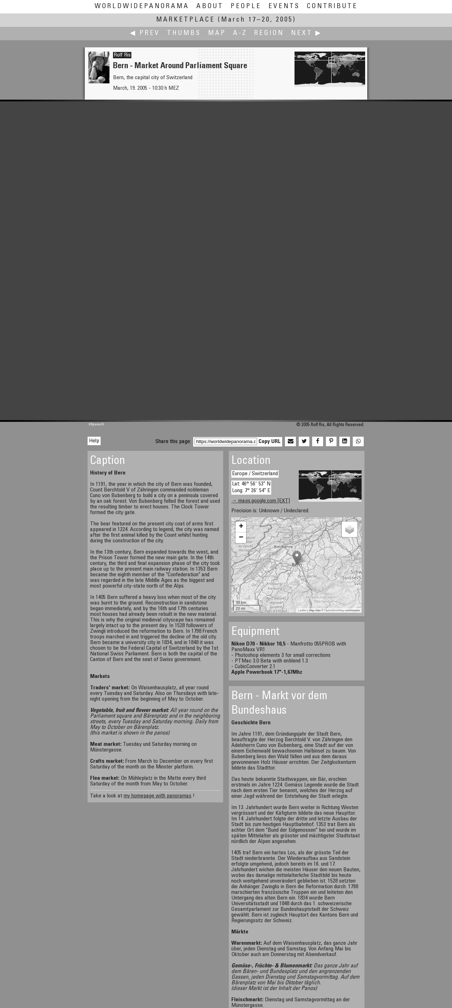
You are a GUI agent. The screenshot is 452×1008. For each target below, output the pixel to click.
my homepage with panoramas (157, 796)
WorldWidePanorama (142, 6)
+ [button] (241, 526)
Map (217, 33)
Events (284, 6)
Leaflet (302, 610)
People (246, 6)
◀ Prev (145, 33)
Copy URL (269, 441)
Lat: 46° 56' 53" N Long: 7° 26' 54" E (251, 487)
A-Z (240, 33)
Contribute (332, 6)
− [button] (241, 537)
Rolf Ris (122, 55)
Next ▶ (306, 33)
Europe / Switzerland (255, 474)
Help (94, 441)
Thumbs (184, 33)
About (210, 6)
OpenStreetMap (334, 610)
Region (269, 33)
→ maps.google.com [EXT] (260, 501)
